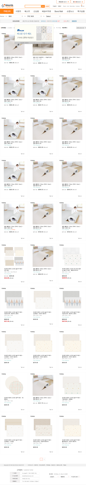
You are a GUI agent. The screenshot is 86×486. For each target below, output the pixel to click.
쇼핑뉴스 (70, 11)
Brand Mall (59, 11)
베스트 (27, 11)
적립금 (64, 465)
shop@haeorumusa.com (27, 476)
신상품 (36, 11)
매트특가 (64, 28)
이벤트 (18, 11)
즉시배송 (58, 28)
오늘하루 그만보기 (24, 43)
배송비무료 (46, 11)
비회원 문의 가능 (26, 478)
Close (44, 43)
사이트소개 (30, 465)
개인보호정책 (42, 465)
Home (2, 16)
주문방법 (48, 465)
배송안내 (53, 465)
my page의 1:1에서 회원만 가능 (29, 473)
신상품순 (9, 28)
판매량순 (3, 28)
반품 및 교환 (59, 465)
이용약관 (36, 465)
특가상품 (81, 11)
